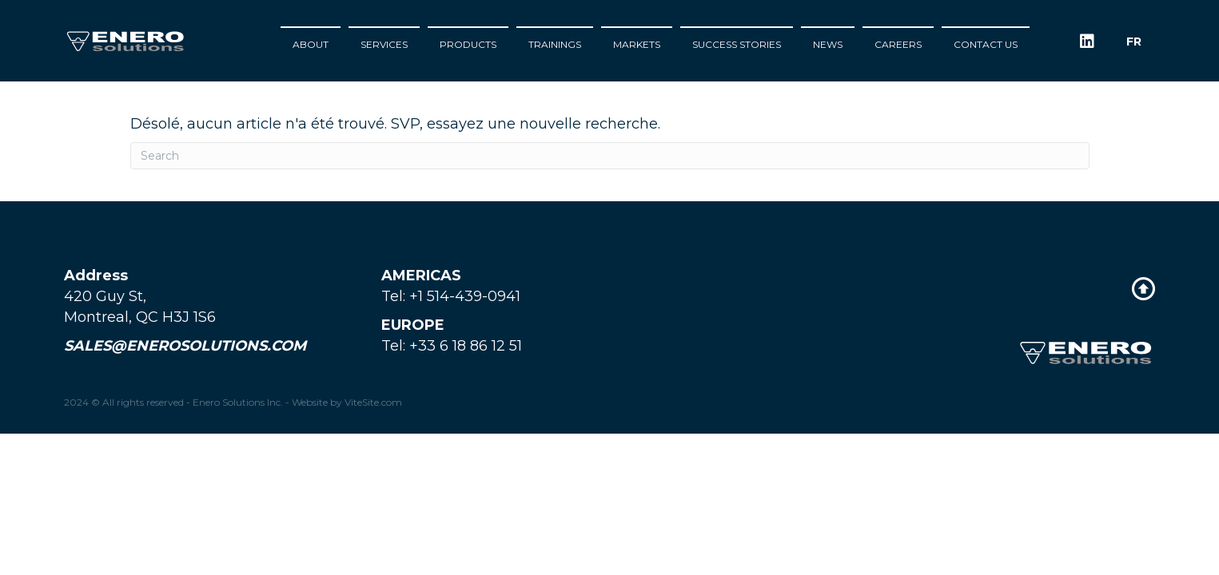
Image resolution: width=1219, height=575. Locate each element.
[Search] (610, 155)
